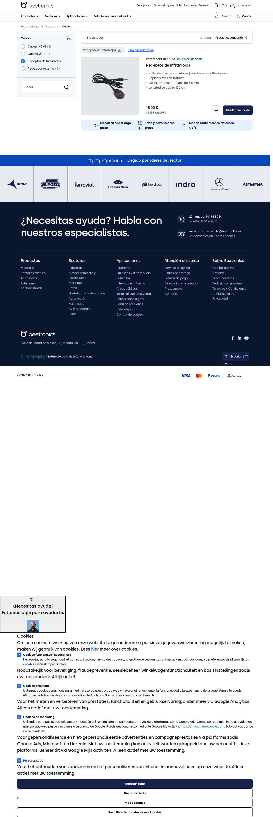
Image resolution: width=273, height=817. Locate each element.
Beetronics (28, 333)
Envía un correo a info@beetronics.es (214, 231)
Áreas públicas (127, 288)
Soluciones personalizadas (112, 16)
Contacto (204, 5)
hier (95, 649)
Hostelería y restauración (87, 293)
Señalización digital (130, 298)
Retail (73, 288)
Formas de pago (176, 278)
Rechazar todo (134, 793)
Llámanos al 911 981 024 (205, 216)
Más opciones (135, 802)
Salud (72, 314)
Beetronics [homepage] (37, 5)
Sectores (50, 16)
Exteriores (124, 267)
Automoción (77, 298)
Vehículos (123, 278)
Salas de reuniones (130, 304)
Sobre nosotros (223, 278)
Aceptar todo (135, 783)
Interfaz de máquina (131, 283)
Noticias (218, 272)
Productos (28, 16)
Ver (215, 110)
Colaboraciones (223, 267)
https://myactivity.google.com (202, 726)
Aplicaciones (75, 16)
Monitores (28, 267)
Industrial (75, 267)
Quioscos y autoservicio (134, 272)
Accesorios (29, 278)
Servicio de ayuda (164, 5)
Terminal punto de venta (134, 293)
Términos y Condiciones (229, 288)
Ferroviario (76, 303)
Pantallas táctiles (33, 272)
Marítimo (75, 282)
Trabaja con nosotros (227, 283)
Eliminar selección (140, 50)
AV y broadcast (79, 308)
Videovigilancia (127, 309)
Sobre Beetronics (186, 5)
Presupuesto (144, 5)
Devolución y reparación (181, 283)
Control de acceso (130, 314)
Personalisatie (30, 760)
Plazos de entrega (177, 272)
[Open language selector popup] (221, 5)
